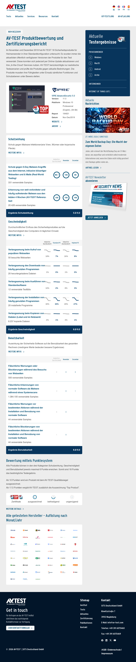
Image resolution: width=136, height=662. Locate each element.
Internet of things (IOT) (99, 91)
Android (94, 69)
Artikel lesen (93, 167)
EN (119, 8)
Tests (8, 16)
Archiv (56, 126)
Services (31, 16)
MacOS (94, 63)
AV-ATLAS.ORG (124, 16)
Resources (43, 16)
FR (124, 8)
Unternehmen (94, 84)
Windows (95, 57)
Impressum (107, 654)
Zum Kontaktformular (20, 628)
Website (57, 121)
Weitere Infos (16, 152)
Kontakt (55, 16)
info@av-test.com (115, 622)
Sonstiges (103, 136)
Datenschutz (114, 650)
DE (114, 8)
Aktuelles (19, 16)
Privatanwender (96, 52)
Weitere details (15, 509)
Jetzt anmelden (97, 217)
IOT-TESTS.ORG (107, 16)
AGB (103, 650)
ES (128, 8)
